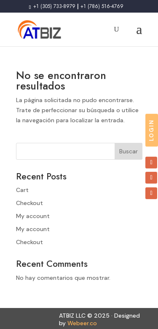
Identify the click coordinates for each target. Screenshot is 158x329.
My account (33, 216)
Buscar (128, 151)
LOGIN (151, 130)
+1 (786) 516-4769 (101, 6)
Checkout (29, 203)
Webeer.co (82, 323)
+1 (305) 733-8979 (53, 6)
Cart (22, 190)
